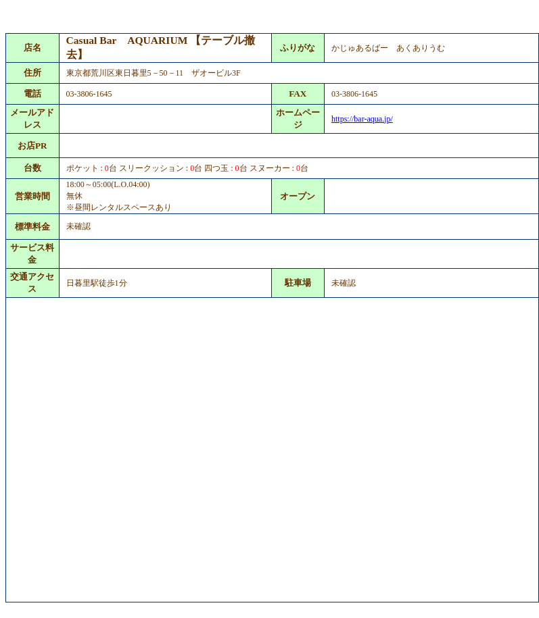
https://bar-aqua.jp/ (362, 119)
